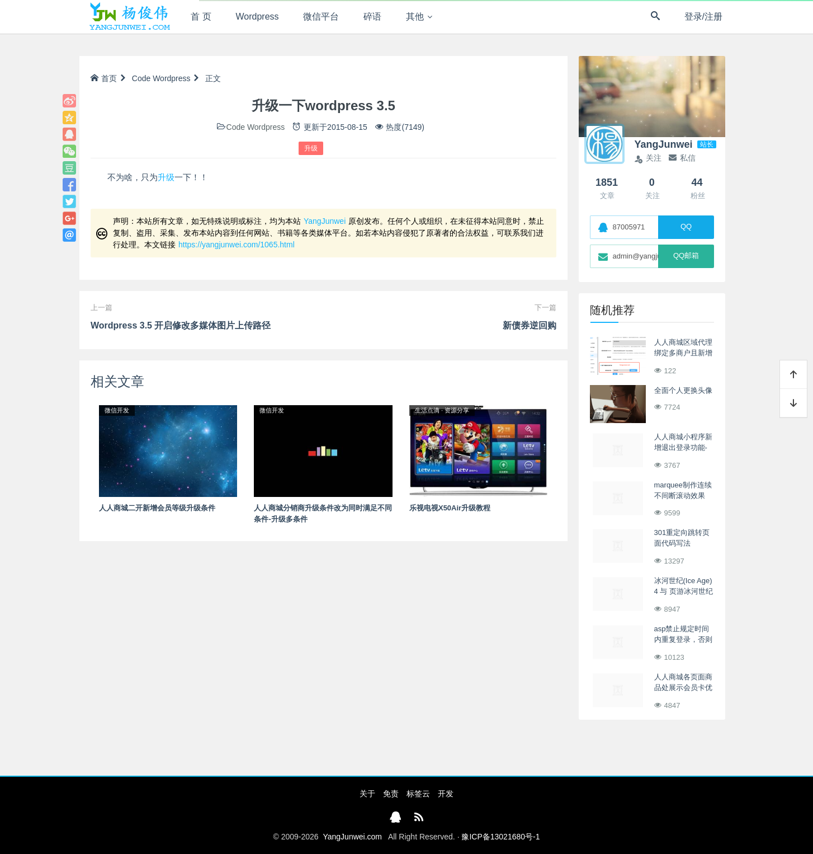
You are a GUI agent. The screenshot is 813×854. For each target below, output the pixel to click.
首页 (104, 78)
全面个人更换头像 (683, 390)
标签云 (418, 793)
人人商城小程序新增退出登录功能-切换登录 (683, 448)
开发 (445, 793)
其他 (415, 16)
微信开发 (117, 410)
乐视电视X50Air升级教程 (449, 508)
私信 (682, 157)
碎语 (372, 16)
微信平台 (321, 16)
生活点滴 (427, 410)
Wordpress (257, 16)
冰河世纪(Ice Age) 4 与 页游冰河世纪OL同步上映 (683, 591)
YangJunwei (325, 221)
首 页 (201, 16)
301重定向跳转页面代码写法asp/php (682, 543)
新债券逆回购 (529, 325)
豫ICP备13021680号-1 (500, 836)
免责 (391, 793)
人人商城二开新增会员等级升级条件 (157, 508)
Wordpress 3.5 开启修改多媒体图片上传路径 (181, 325)
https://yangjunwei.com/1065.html (236, 244)
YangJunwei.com (352, 836)
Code (141, 78)
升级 (311, 148)
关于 (367, 793)
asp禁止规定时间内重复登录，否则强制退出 (683, 640)
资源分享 (457, 410)
